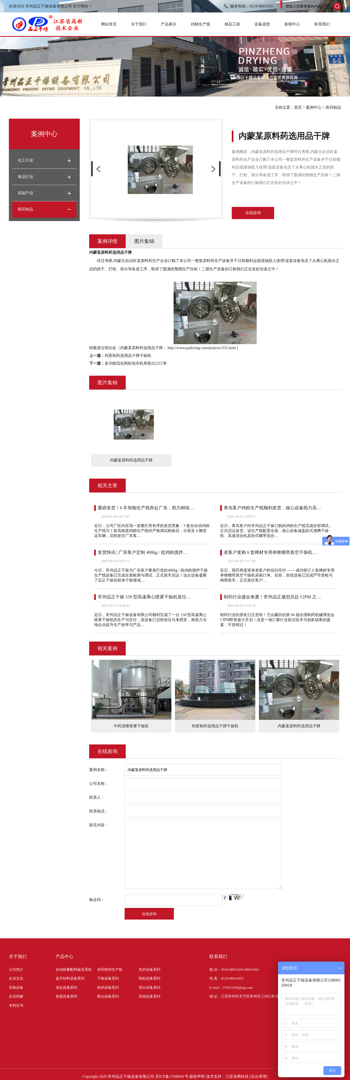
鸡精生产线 (200, 24)
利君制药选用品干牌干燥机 (128, 356)
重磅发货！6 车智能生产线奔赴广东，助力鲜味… (146, 507)
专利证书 (16, 1005)
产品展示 (168, 24)
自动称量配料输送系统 (74, 969)
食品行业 (25, 177)
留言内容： (99, 825)
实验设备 (16, 987)
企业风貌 (16, 996)
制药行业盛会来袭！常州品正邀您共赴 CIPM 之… (272, 596)
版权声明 (197, 1076)
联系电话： (99, 811)
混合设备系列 (66, 987)
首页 (298, 107)
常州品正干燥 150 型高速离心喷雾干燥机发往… (144, 596)
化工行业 (25, 160)
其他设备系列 (149, 996)
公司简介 (16, 969)
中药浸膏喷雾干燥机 (131, 726)
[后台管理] (258, 1076)
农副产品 (25, 193)
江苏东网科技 (237, 1076)
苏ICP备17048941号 (172, 1076)
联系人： (97, 797)
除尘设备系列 (108, 996)
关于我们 (138, 24)
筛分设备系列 (149, 987)
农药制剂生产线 (109, 969)
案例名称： (99, 770)
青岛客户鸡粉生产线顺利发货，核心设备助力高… (272, 507)
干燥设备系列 (108, 978)
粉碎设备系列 (108, 987)
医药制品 (333, 107)
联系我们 (322, 24)
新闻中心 (292, 24)
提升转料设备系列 (70, 978)
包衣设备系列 (149, 969)
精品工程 (232, 24)
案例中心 (313, 107)
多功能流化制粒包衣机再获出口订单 (136, 363)
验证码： (97, 900)
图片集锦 (144, 241)
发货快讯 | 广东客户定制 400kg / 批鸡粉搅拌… (142, 552)
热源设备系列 (66, 996)
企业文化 (16, 978)
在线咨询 (253, 213)
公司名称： (99, 784)
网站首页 (109, 24)
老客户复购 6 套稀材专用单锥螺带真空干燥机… (270, 552)
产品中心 (64, 956)
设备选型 (262, 24)
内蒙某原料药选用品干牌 (299, 726)
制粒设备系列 (149, 978)
